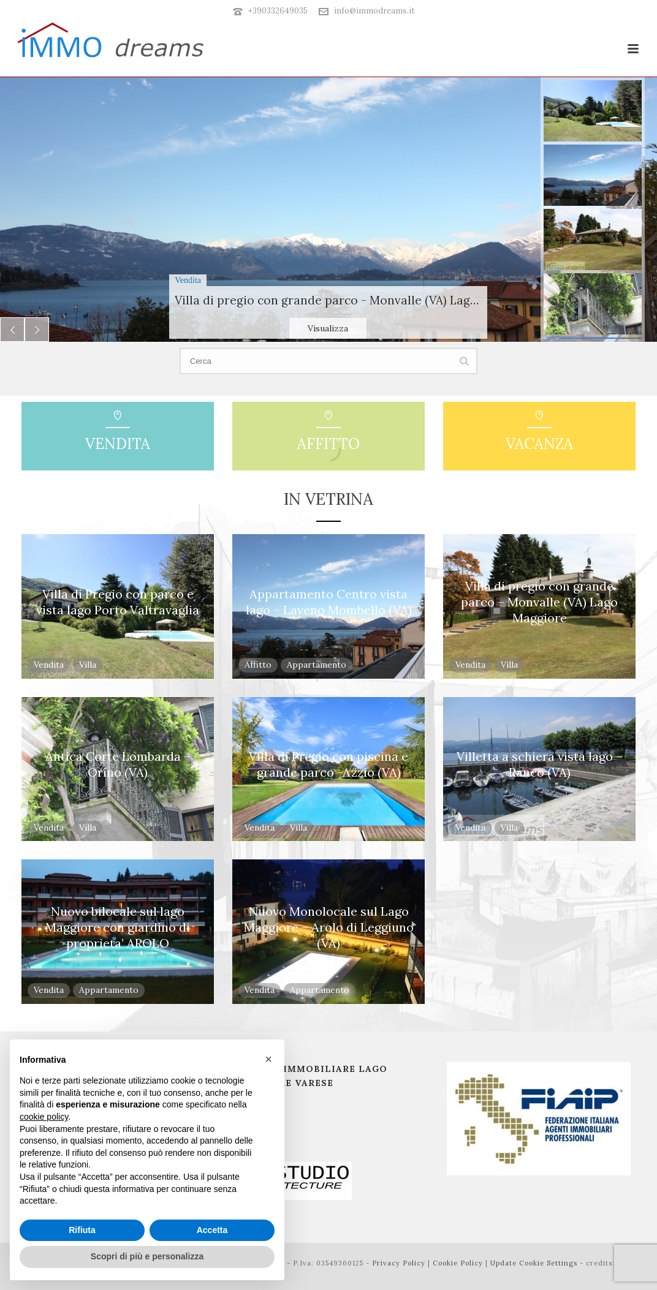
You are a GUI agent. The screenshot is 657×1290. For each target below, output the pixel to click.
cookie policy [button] (44, 1117)
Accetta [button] (212, 1230)
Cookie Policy (458, 1263)
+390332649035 (278, 11)
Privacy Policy (398, 1263)
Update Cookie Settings (533, 1263)
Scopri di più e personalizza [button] (147, 1256)
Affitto (328, 443)
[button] (268, 1059)
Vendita (117, 443)
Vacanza (539, 443)
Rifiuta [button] (82, 1230)
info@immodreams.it (374, 11)
